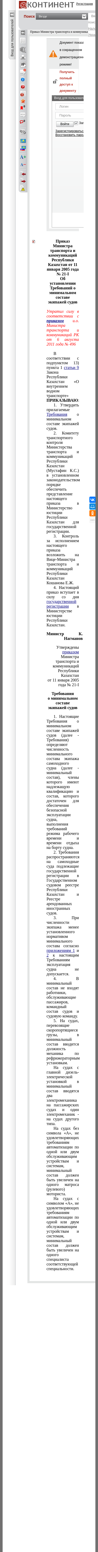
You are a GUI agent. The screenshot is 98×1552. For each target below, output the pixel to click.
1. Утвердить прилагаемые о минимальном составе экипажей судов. (63, 417)
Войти (64, 124)
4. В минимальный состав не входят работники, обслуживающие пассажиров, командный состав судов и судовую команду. (63, 997)
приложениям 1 (61, 950)
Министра (70, 654)
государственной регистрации (61, 603)
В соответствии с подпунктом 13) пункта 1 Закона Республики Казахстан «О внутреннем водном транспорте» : (63, 376)
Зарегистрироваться (70, 131)
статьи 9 (71, 367)
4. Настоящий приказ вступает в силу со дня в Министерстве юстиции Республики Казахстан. (63, 606)
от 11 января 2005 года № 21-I (63, 682)
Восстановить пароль (71, 135)
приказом (55, 321)
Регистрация (84, 3)
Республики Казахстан (68, 673)
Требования (57, 414)
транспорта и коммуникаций (66, 663)
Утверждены (67, 647)
